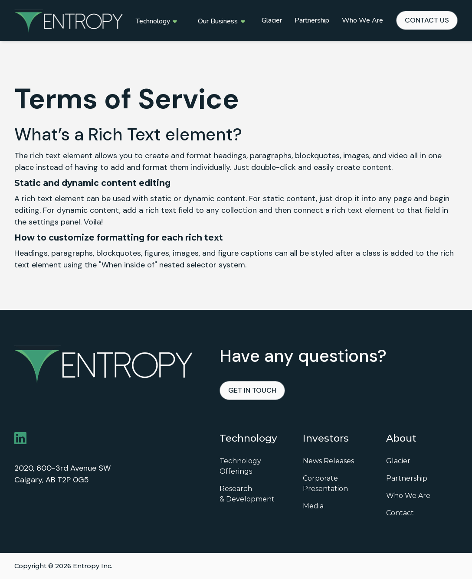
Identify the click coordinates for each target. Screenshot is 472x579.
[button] (156, 20)
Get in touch (252, 390)
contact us (427, 20)
